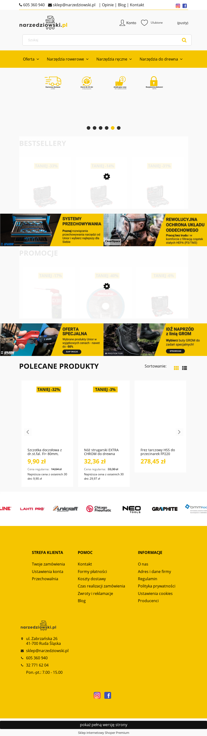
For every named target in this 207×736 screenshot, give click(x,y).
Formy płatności (92, 571)
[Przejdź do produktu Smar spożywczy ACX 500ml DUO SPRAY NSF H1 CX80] (101, 312)
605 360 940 (33, 4)
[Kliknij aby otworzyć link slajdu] (103, 115)
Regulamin (147, 578)
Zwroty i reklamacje (95, 593)
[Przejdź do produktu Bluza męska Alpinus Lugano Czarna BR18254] (45, 312)
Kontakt (136, 4)
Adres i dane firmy (154, 571)
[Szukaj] (184, 40)
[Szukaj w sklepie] (107, 40)
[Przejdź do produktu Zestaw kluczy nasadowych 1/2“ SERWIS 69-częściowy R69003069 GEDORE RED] (84, 204)
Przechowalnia (45, 578)
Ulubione (152, 22)
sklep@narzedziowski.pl (73, 4)
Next (179, 432)
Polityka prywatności (156, 586)
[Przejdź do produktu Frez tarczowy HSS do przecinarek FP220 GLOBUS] (160, 417)
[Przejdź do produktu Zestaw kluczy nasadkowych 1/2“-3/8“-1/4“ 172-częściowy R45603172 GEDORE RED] (28, 204)
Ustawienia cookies (155, 593)
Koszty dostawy (92, 578)
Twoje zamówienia (48, 564)
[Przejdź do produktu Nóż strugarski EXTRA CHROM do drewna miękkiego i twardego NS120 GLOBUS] (104, 417)
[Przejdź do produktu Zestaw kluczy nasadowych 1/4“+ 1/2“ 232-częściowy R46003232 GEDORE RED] (141, 204)
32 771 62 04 (37, 665)
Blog (121, 4)
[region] (103, 115)
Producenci (148, 600)
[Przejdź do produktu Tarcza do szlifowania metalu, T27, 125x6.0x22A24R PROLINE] (158, 312)
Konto (131, 22)
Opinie (107, 4)
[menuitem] (31, 59)
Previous (28, 432)
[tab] (88, 128)
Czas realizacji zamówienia (101, 586)
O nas (143, 564)
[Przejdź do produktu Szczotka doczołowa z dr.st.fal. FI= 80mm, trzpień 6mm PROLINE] (47, 417)
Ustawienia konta (47, 571)
